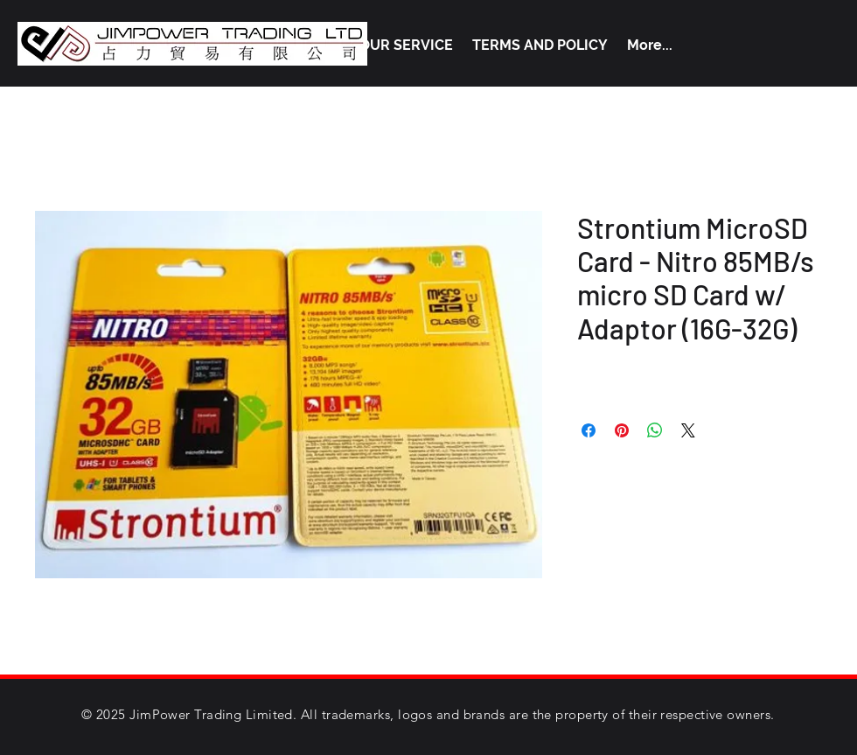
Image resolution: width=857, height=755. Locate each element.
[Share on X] (688, 430)
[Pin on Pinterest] (621, 430)
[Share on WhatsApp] (654, 430)
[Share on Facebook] (588, 430)
